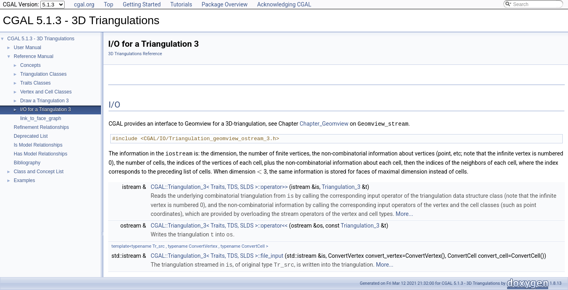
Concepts (30, 65)
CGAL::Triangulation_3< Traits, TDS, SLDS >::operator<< (219, 224)
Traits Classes (35, 83)
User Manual (27, 47)
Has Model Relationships (40, 154)
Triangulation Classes (43, 74)
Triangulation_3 (341, 186)
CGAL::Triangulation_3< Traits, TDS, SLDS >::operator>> (219, 186)
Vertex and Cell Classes (45, 92)
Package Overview (224, 4)
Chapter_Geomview (324, 123)
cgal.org (84, 4)
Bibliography (27, 163)
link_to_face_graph (40, 118)
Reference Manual (33, 56)
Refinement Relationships (41, 127)
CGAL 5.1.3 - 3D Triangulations (40, 38)
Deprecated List (31, 136)
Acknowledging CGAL (284, 4)
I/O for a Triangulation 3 (45, 109)
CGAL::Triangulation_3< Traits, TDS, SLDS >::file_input (217, 254)
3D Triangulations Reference (135, 53)
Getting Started (142, 4)
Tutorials (181, 4)
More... (404, 212)
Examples (24, 180)
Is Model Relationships (38, 145)
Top (108, 4)
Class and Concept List (38, 171)
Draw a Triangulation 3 (44, 101)
